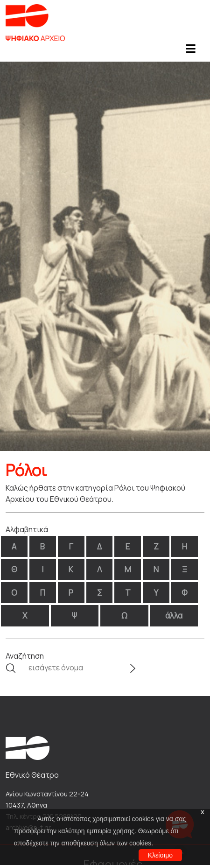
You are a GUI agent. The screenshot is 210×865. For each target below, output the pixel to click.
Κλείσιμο (160, 855)
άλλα (173, 615)
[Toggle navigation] (190, 51)
